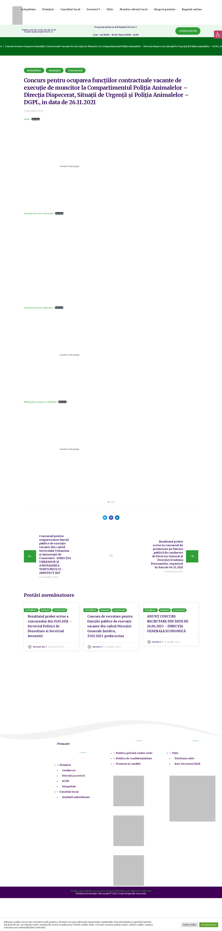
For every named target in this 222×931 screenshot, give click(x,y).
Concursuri (75, 70)
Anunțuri (55, 70)
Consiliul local (69, 792)
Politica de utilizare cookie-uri (134, 892)
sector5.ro (39, 648)
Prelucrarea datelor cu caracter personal (94, 892)
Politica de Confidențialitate (134, 759)
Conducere (69, 771)
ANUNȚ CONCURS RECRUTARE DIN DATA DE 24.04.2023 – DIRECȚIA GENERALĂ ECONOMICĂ (167, 625)
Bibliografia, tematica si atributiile (40, 402)
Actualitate (34, 70)
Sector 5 (97, 648)
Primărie (65, 766)
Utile (175, 754)
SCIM (65, 782)
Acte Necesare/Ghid (187, 764)
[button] (218, 35)
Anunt (27, 119)
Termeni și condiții (128, 764)
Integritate (69, 787)
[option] (51, 627)
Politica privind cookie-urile (134, 754)
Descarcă (35, 119)
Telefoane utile (184, 759)
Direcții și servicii (73, 776)
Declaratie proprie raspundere (38, 307)
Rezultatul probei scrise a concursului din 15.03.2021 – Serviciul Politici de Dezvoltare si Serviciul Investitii (50, 627)
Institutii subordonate (76, 798)
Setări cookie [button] (189, 925)
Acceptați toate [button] (208, 925)
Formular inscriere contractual (38, 213)
